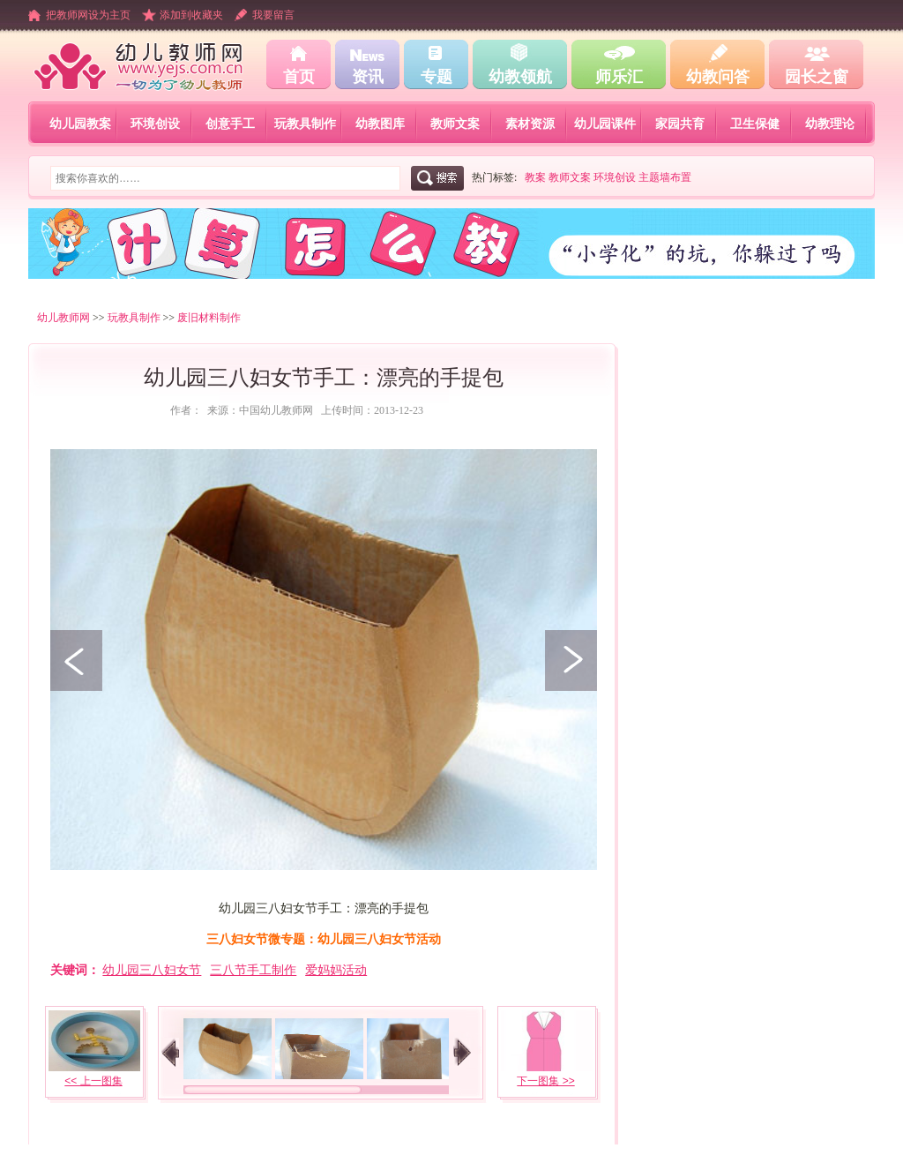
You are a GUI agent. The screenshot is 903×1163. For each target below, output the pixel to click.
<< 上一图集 (93, 1081)
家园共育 (680, 123)
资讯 (368, 77)
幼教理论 (829, 123)
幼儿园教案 (80, 123)
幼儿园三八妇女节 (151, 970)
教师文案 (455, 123)
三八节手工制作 (253, 970)
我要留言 (273, 15)
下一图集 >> (545, 1081)
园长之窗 (816, 77)
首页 (299, 77)
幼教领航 (520, 77)
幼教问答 (718, 77)
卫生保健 (755, 123)
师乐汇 (619, 77)
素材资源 (530, 123)
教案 (535, 177)
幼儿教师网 (63, 317)
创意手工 (230, 123)
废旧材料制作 (209, 317)
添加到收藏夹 (191, 15)
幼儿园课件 (605, 123)
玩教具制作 (305, 123)
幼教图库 (380, 123)
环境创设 (155, 123)
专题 (436, 77)
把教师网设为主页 (88, 15)
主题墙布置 (664, 177)
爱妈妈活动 (336, 970)
